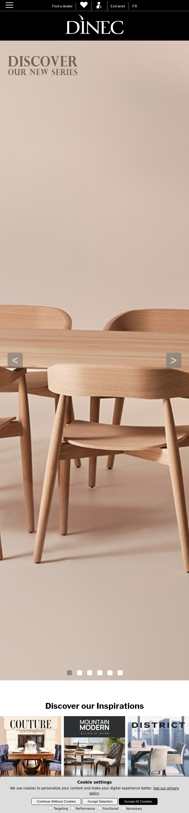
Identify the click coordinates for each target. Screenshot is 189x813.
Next (173, 360)
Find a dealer (62, 6)
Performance (82, 808)
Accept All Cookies (138, 801)
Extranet (117, 6)
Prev (15, 360)
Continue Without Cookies (56, 801)
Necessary (131, 808)
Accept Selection (99, 801)
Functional (108, 808)
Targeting (58, 808)
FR (134, 6)
